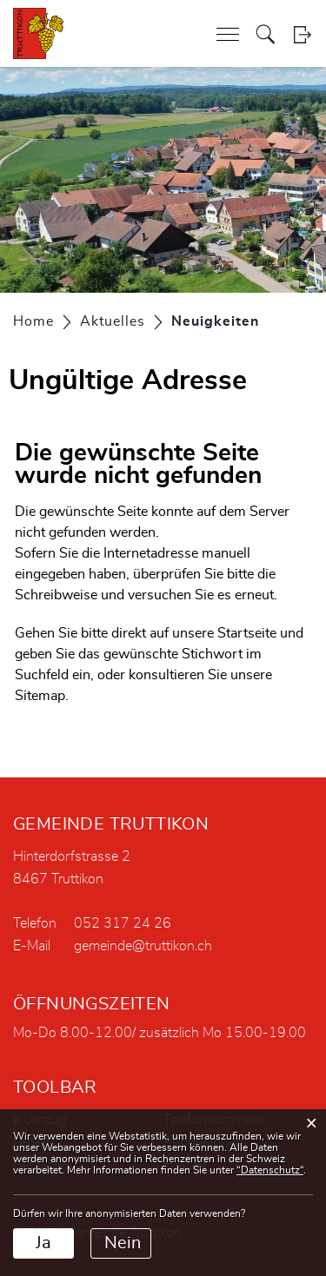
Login (302, 34)
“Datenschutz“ (269, 1170)
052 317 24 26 (122, 923)
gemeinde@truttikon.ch (143, 946)
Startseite (246, 633)
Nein (122, 1243)
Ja (43, 1243)
